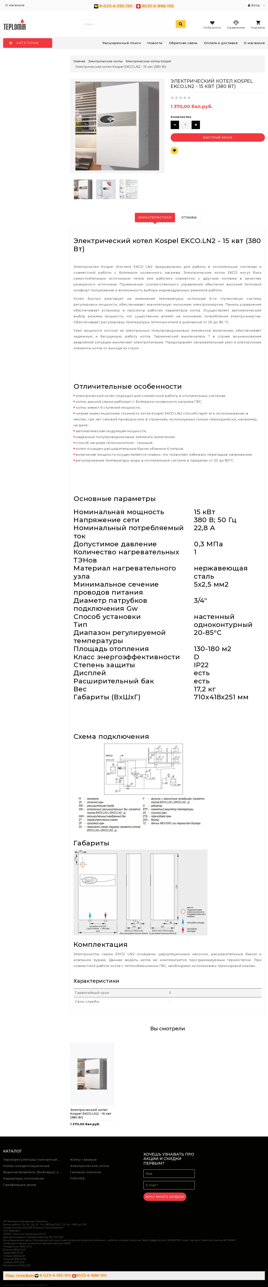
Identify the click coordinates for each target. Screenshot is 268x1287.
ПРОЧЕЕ (77, 1178)
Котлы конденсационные (26, 1166)
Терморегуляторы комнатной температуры (33, 1159)
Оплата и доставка (221, 43)
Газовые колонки (86, 1172)
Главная (79, 61)
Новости (155, 43)
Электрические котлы (90, 1166)
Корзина (258, 25)
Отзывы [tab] (189, 217)
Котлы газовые (83, 1159)
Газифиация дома (19, 1185)
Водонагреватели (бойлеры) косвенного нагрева (33, 1172)
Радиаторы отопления (23, 1178)
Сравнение (236, 24)
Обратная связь (183, 43)
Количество (181, 117)
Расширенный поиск (121, 43)
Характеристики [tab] (155, 217)
